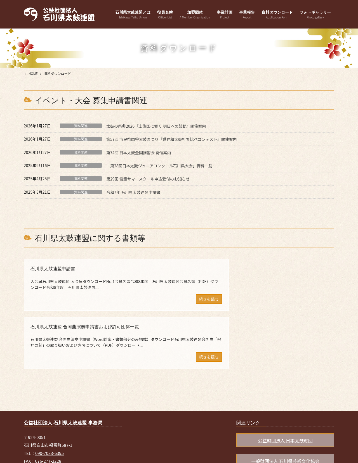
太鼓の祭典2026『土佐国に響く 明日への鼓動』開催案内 (156, 126)
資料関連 (81, 126)
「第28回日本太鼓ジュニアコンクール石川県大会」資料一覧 (159, 165)
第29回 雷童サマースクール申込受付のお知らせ (148, 179)
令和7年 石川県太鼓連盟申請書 (133, 192)
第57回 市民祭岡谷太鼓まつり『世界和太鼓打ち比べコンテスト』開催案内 (171, 139)
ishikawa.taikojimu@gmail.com (71, 417)
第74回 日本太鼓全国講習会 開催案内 (138, 152)
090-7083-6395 (49, 401)
